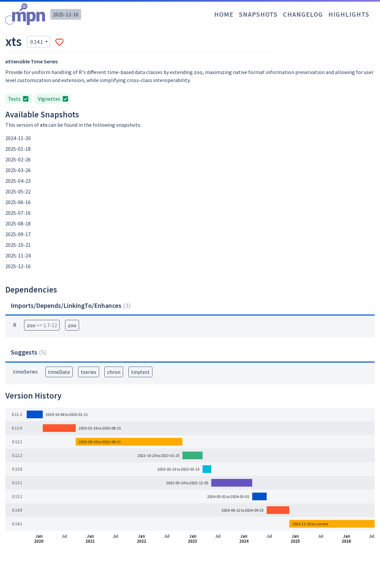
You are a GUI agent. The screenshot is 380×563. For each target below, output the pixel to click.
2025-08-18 (18, 223)
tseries (88, 372)
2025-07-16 (18, 212)
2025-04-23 (18, 180)
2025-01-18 (18, 148)
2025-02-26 (18, 159)
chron (113, 372)
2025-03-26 (18, 170)
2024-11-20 (18, 138)
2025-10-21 (18, 244)
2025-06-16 (18, 202)
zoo (42, 325)
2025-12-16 (65, 14)
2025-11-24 (18, 255)
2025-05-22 (18, 191)
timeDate (59, 372)
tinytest (140, 372)
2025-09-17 (18, 234)
